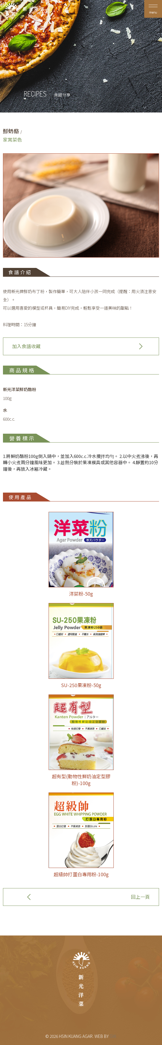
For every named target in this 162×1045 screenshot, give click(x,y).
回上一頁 (140, 896)
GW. (113, 1036)
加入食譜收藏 (26, 346)
